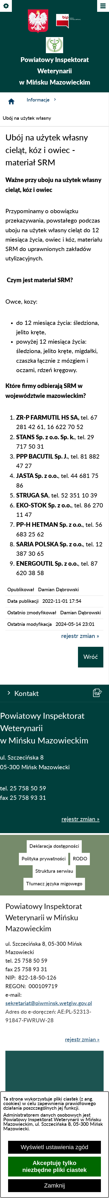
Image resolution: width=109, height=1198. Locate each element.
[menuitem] (54, 852)
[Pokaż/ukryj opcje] (6, 6)
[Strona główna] (11, 101)
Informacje (42, 99)
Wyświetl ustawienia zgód (54, 1147)
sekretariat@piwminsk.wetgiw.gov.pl (48, 1009)
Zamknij (54, 1185)
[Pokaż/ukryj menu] (102, 6)
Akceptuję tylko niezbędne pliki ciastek (54, 1166)
